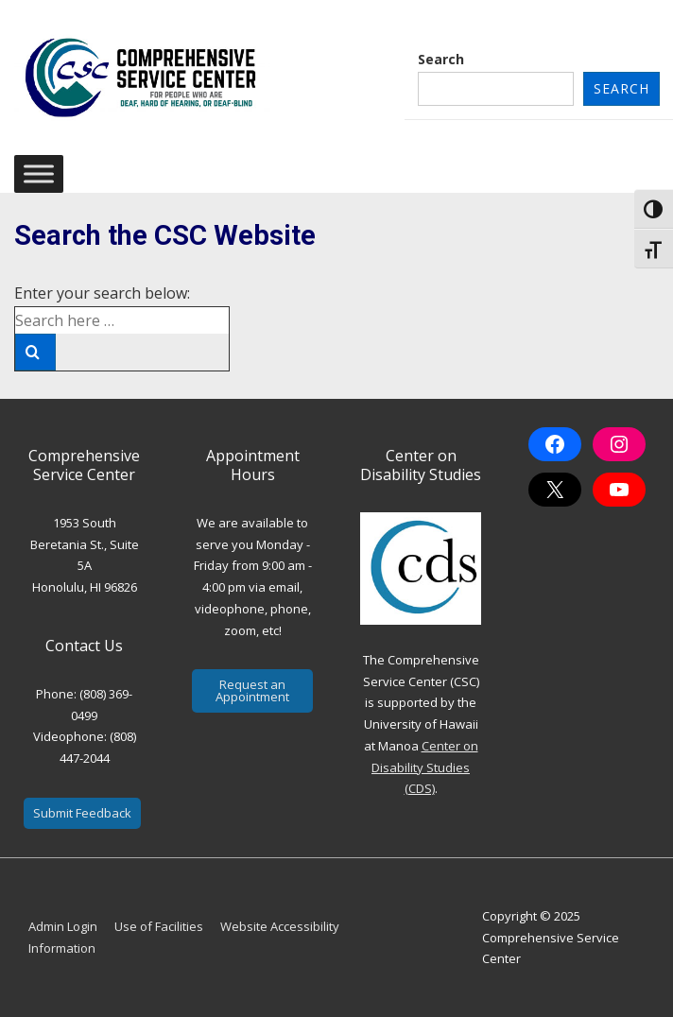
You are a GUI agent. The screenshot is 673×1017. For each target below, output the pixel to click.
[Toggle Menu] (39, 174)
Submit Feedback (82, 812)
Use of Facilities (158, 926)
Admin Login (62, 926)
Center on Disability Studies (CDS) (424, 767)
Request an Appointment (252, 690)
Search (441, 59)
